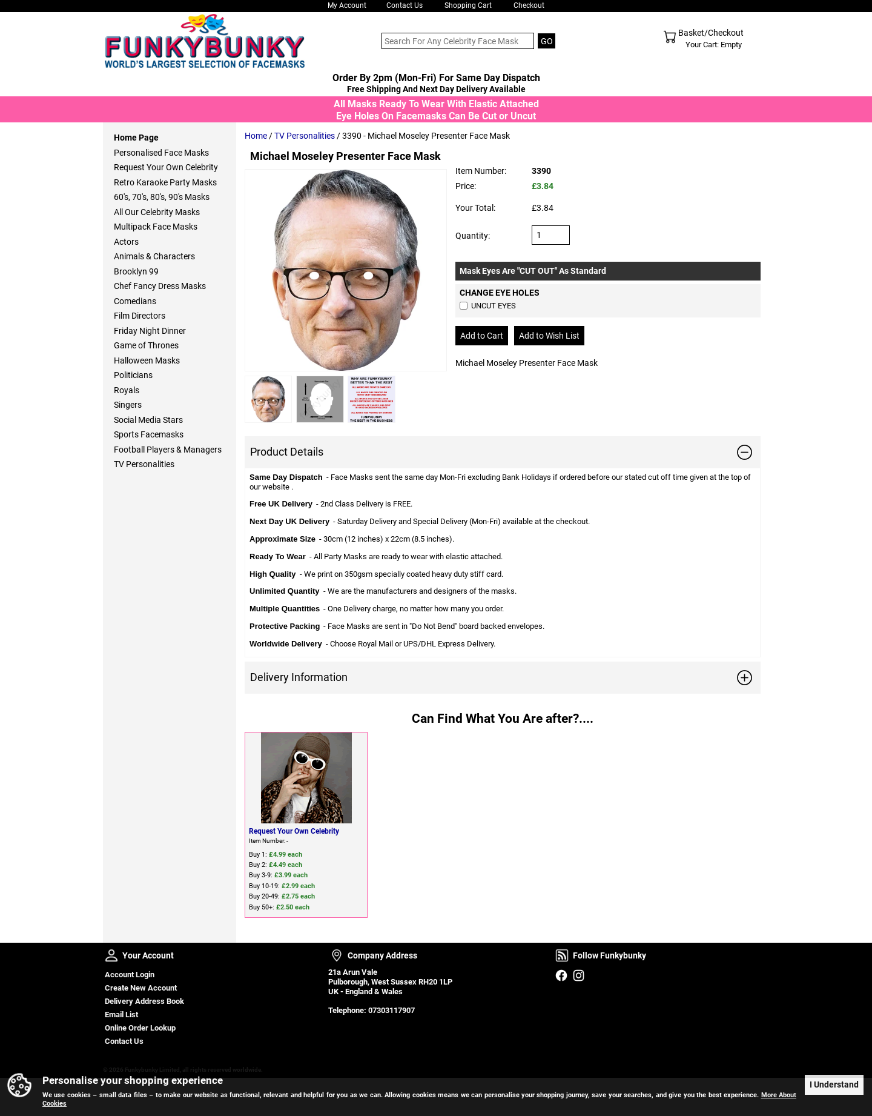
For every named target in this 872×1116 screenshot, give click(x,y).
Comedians (135, 301)
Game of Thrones (146, 345)
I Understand (834, 1084)
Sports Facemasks (148, 434)
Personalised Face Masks (161, 153)
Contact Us (404, 5)
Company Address (336, 955)
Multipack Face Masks (155, 226)
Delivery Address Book (144, 1001)
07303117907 (391, 1010)
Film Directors (139, 316)
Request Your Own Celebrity (294, 831)
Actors (126, 242)
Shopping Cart (468, 5)
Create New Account (141, 987)
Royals (126, 390)
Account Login (129, 974)
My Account (347, 5)
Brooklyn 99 (136, 271)
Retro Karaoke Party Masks (165, 182)
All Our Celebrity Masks (157, 212)
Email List (121, 1014)
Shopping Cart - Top (669, 36)
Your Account (111, 955)
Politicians (133, 375)
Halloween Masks (147, 360)
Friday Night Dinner (150, 331)
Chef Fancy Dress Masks (160, 286)
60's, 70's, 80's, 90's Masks (162, 197)
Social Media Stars (148, 420)
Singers (128, 405)
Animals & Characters (154, 256)
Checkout (529, 5)
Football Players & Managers (168, 449)
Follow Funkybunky (561, 955)
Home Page (136, 137)
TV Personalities (304, 136)
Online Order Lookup (140, 1027)
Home (256, 136)
